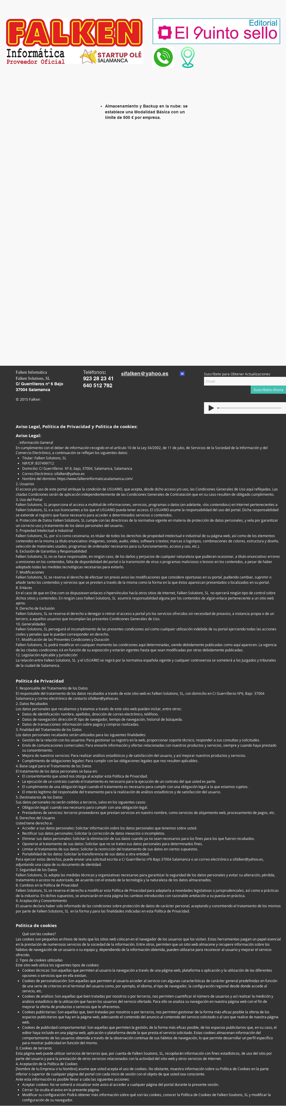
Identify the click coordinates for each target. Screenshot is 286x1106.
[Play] (211, 408)
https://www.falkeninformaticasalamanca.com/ (95, 478)
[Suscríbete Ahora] (268, 390)
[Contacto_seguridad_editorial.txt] (182, 374)
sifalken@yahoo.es (69, 473)
